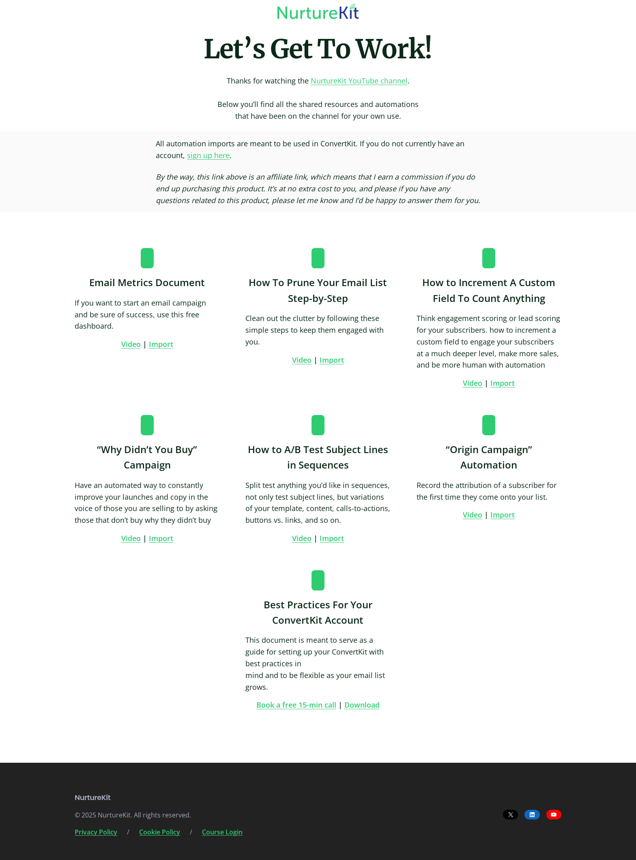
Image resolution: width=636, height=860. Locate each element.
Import (161, 344)
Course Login (222, 832)
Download (362, 705)
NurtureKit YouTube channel (359, 81)
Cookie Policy (159, 832)
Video (131, 344)
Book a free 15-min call (296, 705)
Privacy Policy (96, 832)
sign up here (208, 155)
